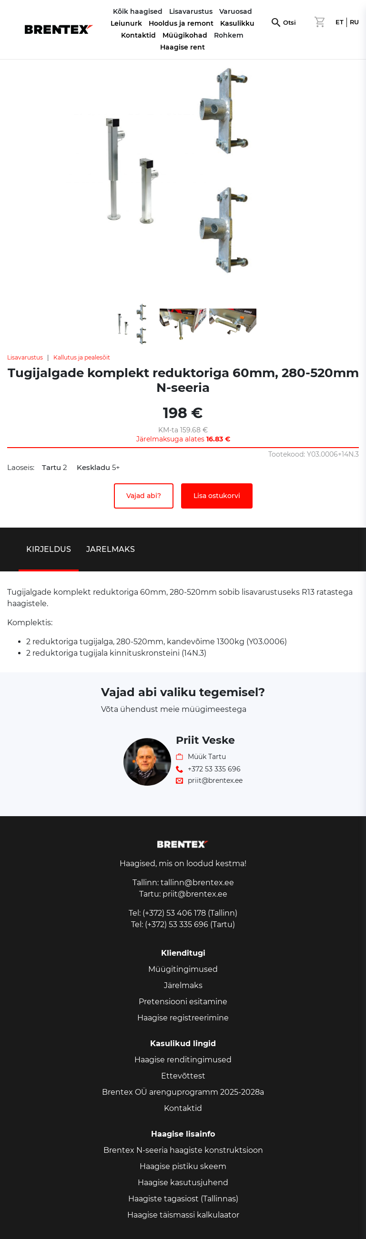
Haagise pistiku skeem (183, 1166)
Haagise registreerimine (183, 1017)
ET (340, 22)
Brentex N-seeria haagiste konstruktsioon (183, 1150)
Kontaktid (138, 35)
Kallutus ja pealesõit (81, 357)
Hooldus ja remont (181, 23)
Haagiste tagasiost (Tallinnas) (183, 1198)
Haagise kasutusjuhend (183, 1182)
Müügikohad (185, 35)
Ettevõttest (183, 1075)
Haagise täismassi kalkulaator (183, 1214)
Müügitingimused (183, 969)
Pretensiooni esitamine (183, 1001)
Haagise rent (182, 47)
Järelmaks (183, 985)
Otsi (289, 22)
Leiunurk (126, 23)
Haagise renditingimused (183, 1059)
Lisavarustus (25, 357)
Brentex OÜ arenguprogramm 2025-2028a (183, 1092)
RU (354, 22)
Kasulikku (237, 23)
